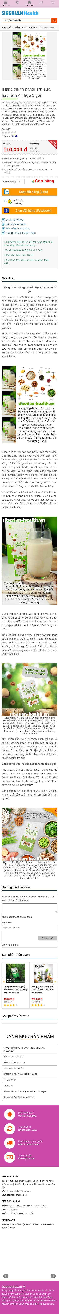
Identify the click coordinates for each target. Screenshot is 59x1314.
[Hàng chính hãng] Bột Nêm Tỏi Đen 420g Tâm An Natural (42, 989)
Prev (5, 1276)
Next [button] (55, 981)
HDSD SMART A (9, 1210)
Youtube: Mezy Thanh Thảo (14, 1195)
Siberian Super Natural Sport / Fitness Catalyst (24, 1091)
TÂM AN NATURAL (47, 27)
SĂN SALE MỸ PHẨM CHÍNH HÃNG (20, 1074)
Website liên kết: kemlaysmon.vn (16, 1191)
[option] (15, 985)
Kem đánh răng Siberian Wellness (18, 1097)
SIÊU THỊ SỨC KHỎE (25, 27)
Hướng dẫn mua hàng (13, 202)
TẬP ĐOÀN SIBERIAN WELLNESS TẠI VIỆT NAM (24, 1206)
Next (53, 1276)
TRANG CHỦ (9, 1080)
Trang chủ (6, 27)
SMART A (7, 1085)
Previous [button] (4, 981)
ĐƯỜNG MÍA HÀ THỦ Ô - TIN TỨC (18, 1213)
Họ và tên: (7, 923)
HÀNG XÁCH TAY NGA (14, 1062)
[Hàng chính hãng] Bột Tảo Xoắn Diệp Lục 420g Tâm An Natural (15, 989)
